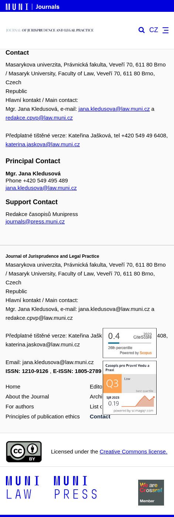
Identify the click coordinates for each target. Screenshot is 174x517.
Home (13, 386)
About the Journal (27, 396)
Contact (100, 416)
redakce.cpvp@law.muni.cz (39, 117)
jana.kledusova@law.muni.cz (114, 109)
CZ (153, 30)
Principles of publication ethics (43, 416)
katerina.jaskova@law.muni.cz (43, 144)
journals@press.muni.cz (35, 221)
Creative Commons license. (133, 451)
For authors (20, 406)
